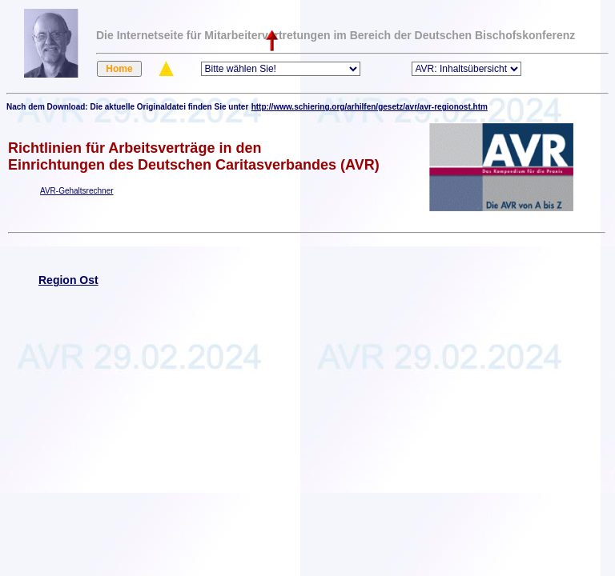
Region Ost (68, 280)
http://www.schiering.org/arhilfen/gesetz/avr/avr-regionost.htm (369, 106)
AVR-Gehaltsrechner (77, 190)
